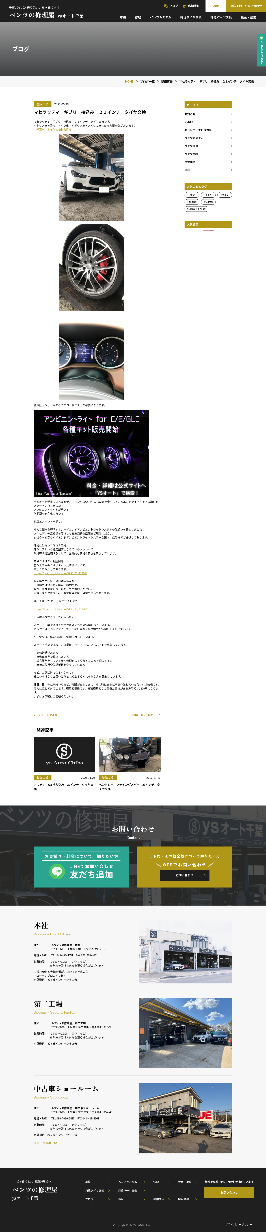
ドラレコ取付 (192, 202)
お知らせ (190, 114)
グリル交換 (208, 202)
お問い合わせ (184, 875)
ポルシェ (224, 194)
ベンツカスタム (160, 17)
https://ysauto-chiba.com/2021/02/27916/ (60, 573)
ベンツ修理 (191, 146)
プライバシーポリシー (238, 1224)
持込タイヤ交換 (191, 17)
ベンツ (192, 194)
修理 (138, 17)
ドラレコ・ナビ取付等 (198, 130)
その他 (189, 122)
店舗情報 (194, 6)
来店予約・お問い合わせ (246, 6)
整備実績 (190, 162)
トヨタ (208, 194)
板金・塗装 (248, 17)
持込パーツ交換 (221, 17)
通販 (216, 6)
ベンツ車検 (191, 154)
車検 (123, 17)
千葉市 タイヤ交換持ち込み (54, 129)
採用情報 (183, 1199)
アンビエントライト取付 (196, 209)
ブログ (173, 6)
